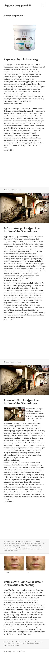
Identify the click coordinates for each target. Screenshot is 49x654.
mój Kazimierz (26, 549)
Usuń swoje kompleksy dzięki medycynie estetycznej (23, 583)
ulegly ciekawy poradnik (17, 5)
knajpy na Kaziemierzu (23, 547)
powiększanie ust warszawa (12, 644)
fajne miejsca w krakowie (34, 543)
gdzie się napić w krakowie (27, 545)
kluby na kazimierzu (11, 460)
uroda (20, 190)
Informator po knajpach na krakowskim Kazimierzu (22, 229)
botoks (26, 642)
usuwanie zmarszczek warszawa (29, 644)
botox (30, 642)
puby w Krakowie (15, 551)
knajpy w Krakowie (16, 549)
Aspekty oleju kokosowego (21, 59)
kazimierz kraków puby (12, 281)
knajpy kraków (13, 547)
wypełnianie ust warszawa (11, 645)
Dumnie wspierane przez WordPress (14, 651)
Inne (19, 362)
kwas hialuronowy (37, 642)
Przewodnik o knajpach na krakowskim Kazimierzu (22, 401)
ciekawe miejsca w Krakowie (19, 543)
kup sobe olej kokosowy (12, 104)
